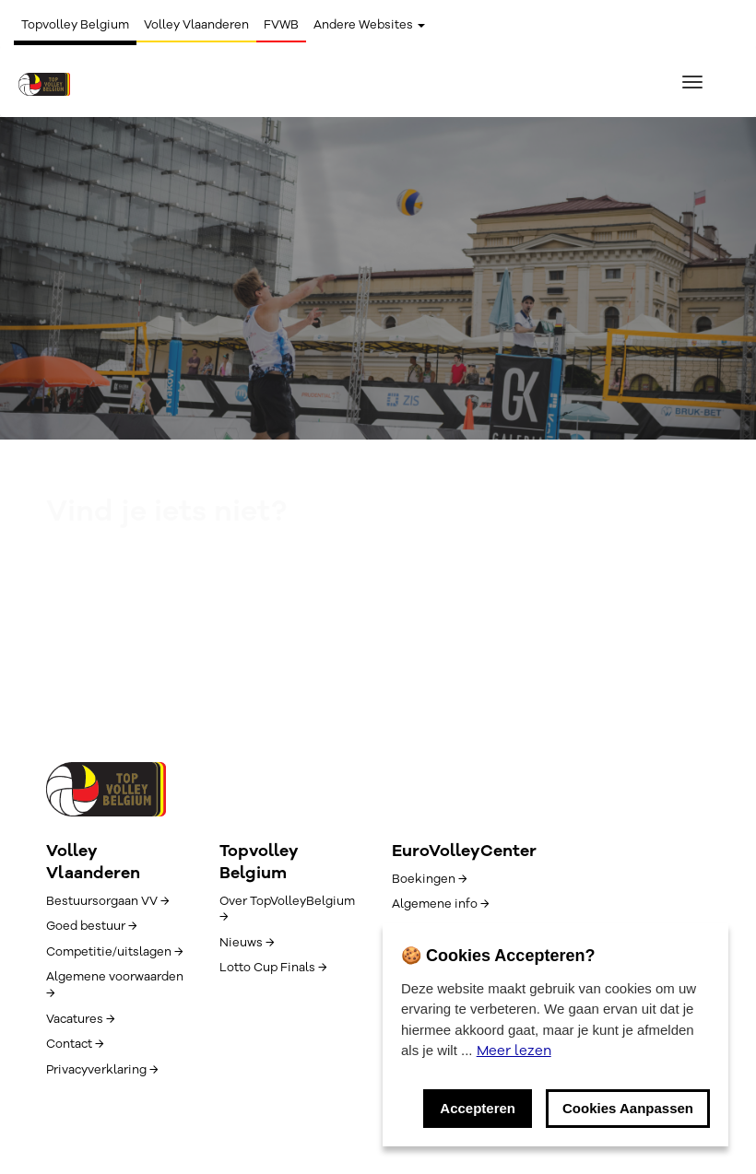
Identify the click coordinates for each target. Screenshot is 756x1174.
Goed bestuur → (91, 926)
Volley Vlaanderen (196, 25)
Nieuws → (246, 942)
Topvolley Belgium (75, 25)
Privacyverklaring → (102, 1070)
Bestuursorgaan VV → (107, 901)
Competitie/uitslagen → (114, 952)
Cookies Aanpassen (627, 1108)
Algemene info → (440, 904)
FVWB (281, 25)
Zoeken (378, 625)
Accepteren (477, 1108)
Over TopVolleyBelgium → (287, 909)
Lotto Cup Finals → (272, 967)
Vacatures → (80, 1019)
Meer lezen (514, 1050)
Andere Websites (369, 25)
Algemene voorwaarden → (114, 985)
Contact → (74, 1044)
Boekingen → (429, 879)
